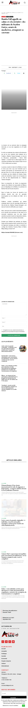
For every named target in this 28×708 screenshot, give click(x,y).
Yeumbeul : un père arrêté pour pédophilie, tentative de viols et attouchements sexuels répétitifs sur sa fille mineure (9, 388)
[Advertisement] (14, 51)
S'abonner (14, 698)
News (7, 16)
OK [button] (23, 705)
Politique (11, 16)
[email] (14, 693)
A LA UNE (3, 12)
